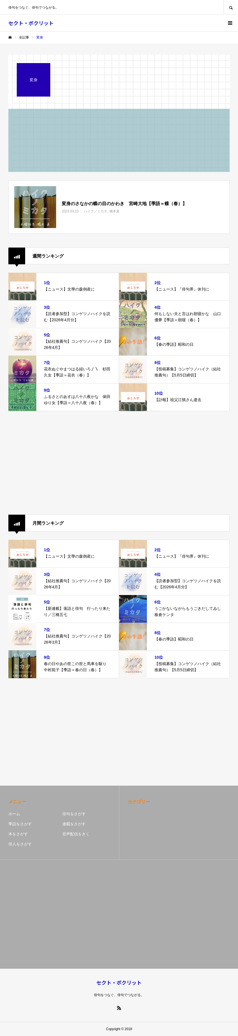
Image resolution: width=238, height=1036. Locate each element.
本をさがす (18, 834)
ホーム (14, 814)
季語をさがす (20, 824)
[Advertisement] (119, 463)
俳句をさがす (74, 814)
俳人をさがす (20, 844)
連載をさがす (74, 824)
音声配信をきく (76, 834)
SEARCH (230, 7)
